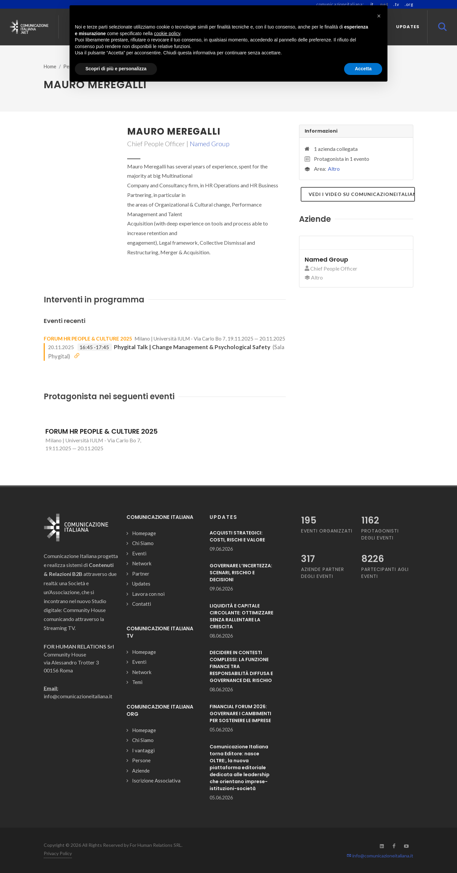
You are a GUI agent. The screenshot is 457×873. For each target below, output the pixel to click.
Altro (334, 168)
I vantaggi (143, 750)
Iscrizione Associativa (156, 780)
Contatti (141, 604)
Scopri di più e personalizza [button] (115, 68)
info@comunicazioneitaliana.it (380, 855)
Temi (137, 682)
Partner (140, 574)
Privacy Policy (58, 853)
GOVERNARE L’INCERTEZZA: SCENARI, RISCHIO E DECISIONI (241, 572)
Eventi (139, 553)
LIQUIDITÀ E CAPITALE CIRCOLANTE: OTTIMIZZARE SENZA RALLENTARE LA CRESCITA (241, 616)
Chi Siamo (143, 543)
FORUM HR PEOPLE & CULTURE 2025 (88, 339)
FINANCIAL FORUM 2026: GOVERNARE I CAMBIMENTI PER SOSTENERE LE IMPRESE (240, 713)
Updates (141, 584)
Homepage (144, 533)
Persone (141, 760)
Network (141, 563)
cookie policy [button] (167, 33)
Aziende (141, 771)
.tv (396, 4)
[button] (379, 16)
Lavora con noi (148, 594)
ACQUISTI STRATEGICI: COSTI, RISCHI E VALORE (237, 536)
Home (50, 66)
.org (409, 4)
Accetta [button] (363, 68)
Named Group (209, 144)
